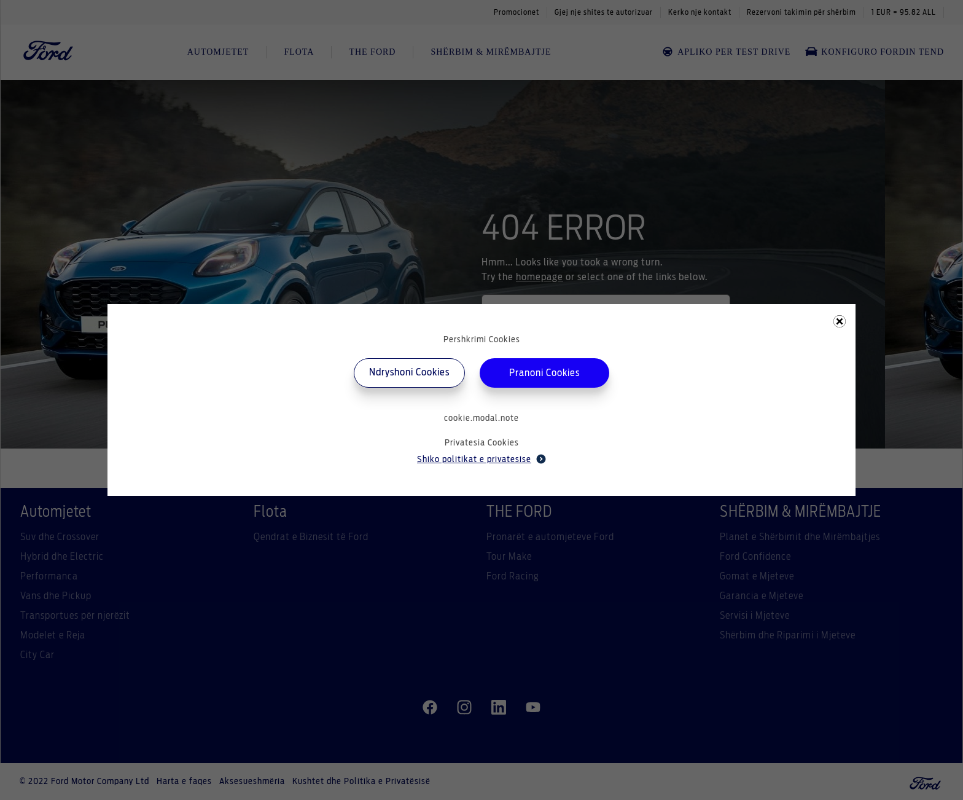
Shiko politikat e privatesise (481, 459)
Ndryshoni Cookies (409, 372)
